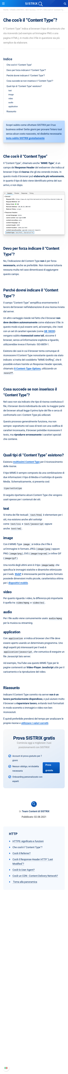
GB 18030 (49, 331)
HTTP (39, 10)
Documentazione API (34, 1053)
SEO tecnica (30, 10)
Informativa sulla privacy (34, 963)
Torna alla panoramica (25, 881)
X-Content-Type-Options (27, 368)
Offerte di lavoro (34, 954)
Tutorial (34, 1030)
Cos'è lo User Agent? (24, 869)
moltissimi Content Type (26, 461)
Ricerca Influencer (34, 994)
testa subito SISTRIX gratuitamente (25, 138)
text (10, 90)
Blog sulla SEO (34, 1021)
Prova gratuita (49, 768)
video (10, 98)
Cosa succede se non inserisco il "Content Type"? (30, 81)
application (13, 106)
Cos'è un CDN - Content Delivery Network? (35, 875)
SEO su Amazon (34, 990)
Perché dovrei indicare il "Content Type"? (26, 75)
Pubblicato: (28, 816)
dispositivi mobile (18, 582)
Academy (34, 1017)
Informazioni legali (34, 967)
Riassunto (11, 111)
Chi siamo (34, 950)
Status (34, 1062)
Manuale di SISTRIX (34, 1044)
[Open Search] (65, 3)
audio (10, 102)
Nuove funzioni (34, 1048)
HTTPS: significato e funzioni (28, 841)
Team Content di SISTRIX (35, 811)
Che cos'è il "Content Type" (19, 65)
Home (5, 10)
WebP (18, 574)
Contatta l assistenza (34, 1057)
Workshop (34, 1013)
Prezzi (34, 981)
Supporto (34, 1039)
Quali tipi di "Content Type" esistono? (24, 86)
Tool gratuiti (34, 1026)
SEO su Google (34, 986)
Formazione (34, 959)
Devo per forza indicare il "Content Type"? (26, 70)
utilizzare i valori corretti (34, 723)
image (11, 94)
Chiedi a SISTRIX (17, 10)
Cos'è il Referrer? (22, 853)
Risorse (34, 1003)
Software (34, 976)
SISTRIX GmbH (34, 944)
